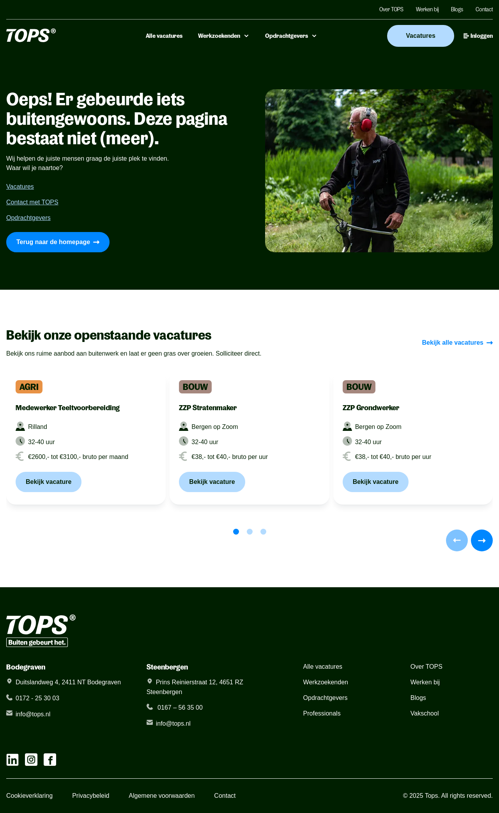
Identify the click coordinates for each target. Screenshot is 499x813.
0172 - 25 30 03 (37, 698)
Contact (484, 9)
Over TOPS (391, 9)
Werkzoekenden (224, 35)
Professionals (322, 713)
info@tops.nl (33, 714)
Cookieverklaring (29, 795)
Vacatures (420, 35)
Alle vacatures (164, 35)
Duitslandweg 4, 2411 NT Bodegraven (68, 682)
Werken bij (427, 9)
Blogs (457, 9)
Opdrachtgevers (291, 35)
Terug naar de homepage (57, 242)
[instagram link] (31, 759)
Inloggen (478, 35)
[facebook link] (50, 759)
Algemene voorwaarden (162, 795)
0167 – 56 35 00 (179, 707)
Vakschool (425, 713)
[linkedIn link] (12, 759)
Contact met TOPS (32, 202)
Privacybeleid (90, 795)
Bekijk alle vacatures (457, 342)
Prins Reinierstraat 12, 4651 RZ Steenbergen (195, 687)
